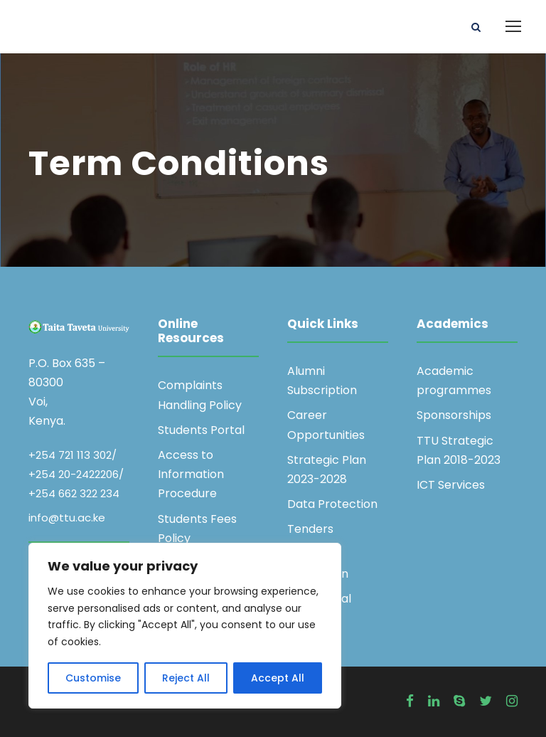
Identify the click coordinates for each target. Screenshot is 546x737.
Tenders (310, 529)
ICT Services (451, 485)
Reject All (186, 678)
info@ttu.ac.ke (66, 517)
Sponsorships (454, 415)
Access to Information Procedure (191, 474)
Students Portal (201, 430)
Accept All (277, 678)
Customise (93, 678)
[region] (184, 626)
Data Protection (332, 504)
